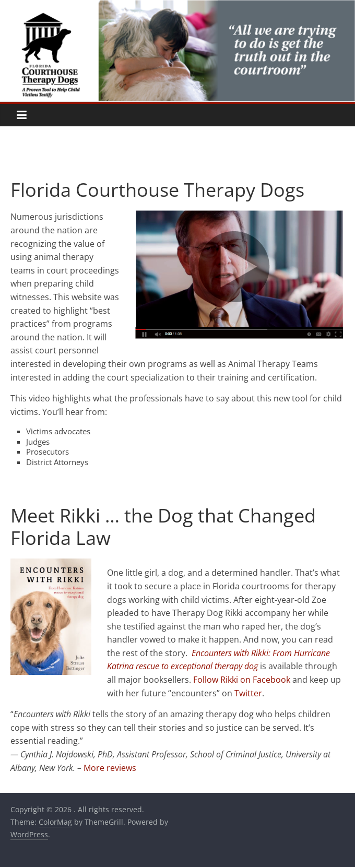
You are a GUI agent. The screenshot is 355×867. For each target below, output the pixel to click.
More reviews (110, 768)
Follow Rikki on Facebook (241, 679)
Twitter (248, 693)
